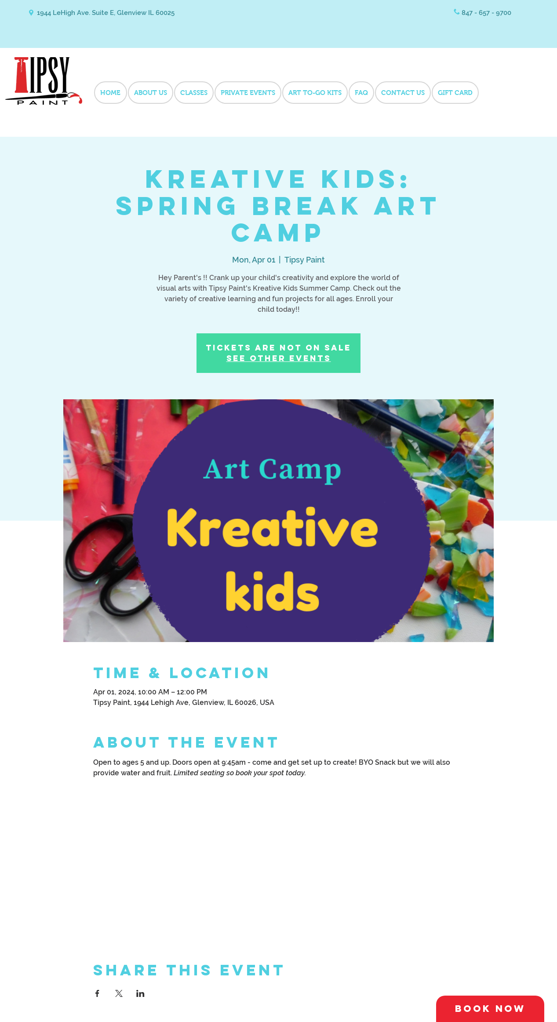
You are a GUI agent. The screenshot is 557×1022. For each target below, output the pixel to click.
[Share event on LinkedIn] (140, 993)
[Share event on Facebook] (97, 993)
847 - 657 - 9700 (486, 13)
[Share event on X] (119, 993)
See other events (278, 358)
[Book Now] (490, 1009)
